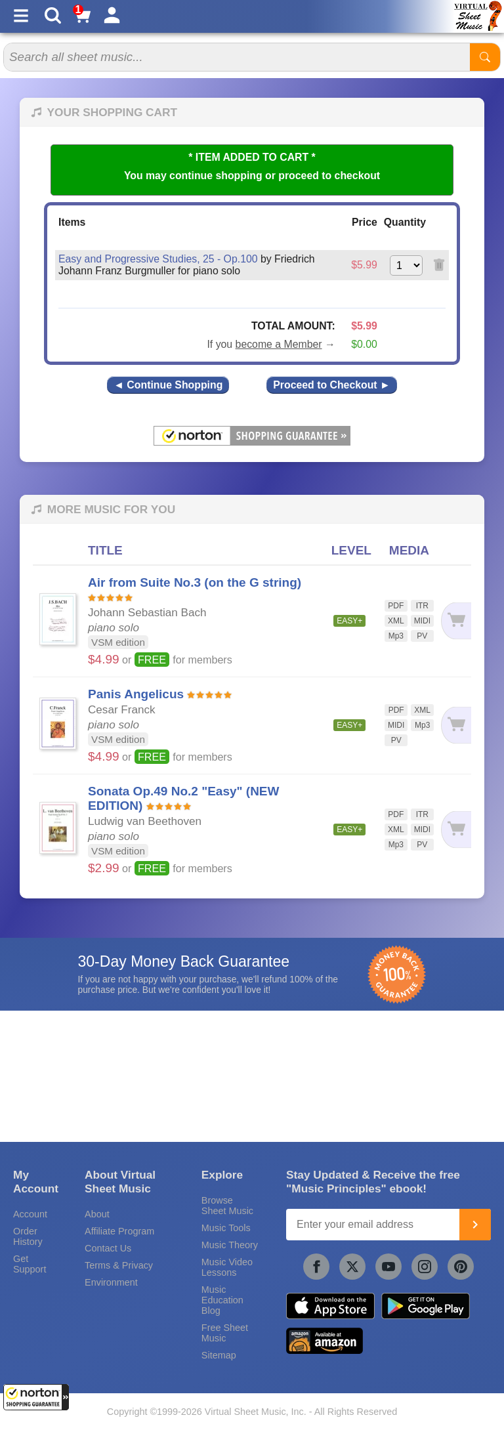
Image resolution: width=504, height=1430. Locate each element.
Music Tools (226, 1228)
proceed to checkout (329, 175)
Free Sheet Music (224, 1332)
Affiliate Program (119, 1231)
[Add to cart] (455, 621)
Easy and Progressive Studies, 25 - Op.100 (158, 258)
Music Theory (229, 1245)
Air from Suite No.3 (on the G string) (194, 582)
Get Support (29, 1263)
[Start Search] (485, 57)
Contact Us (108, 1248)
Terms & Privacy (119, 1265)
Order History (28, 1236)
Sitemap (218, 1355)
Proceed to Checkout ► (331, 384)
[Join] (475, 1224)
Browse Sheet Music (227, 1205)
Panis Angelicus (136, 694)
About (97, 1214)
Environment (111, 1282)
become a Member (279, 344)
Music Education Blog (222, 1300)
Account (30, 1214)
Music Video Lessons (227, 1267)
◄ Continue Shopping (168, 384)
